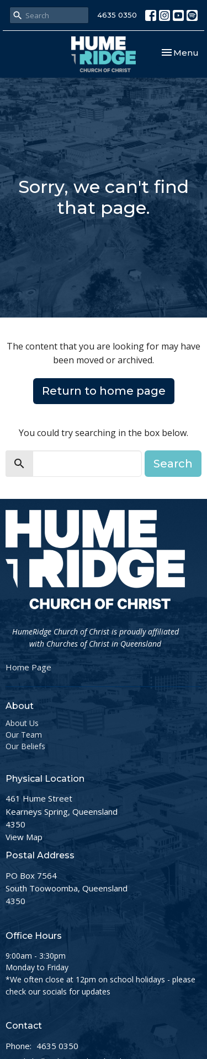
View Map (24, 836)
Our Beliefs (25, 746)
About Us (22, 723)
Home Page (28, 667)
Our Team (24, 734)
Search (173, 463)
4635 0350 (117, 14)
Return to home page (104, 390)
